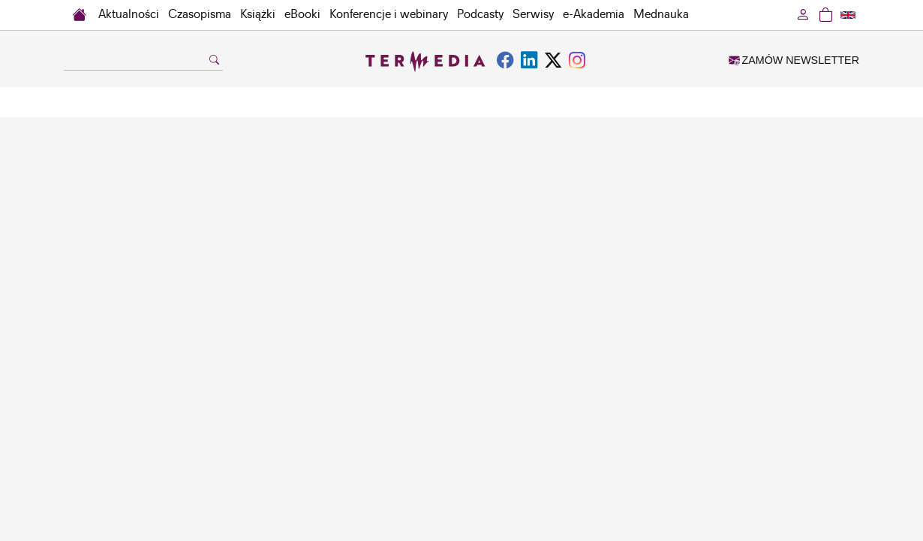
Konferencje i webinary (388, 14)
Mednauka (661, 14)
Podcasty (480, 14)
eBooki (302, 14)
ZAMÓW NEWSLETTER (794, 60)
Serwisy (533, 14)
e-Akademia (593, 14)
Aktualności (128, 14)
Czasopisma (199, 14)
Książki (257, 14)
